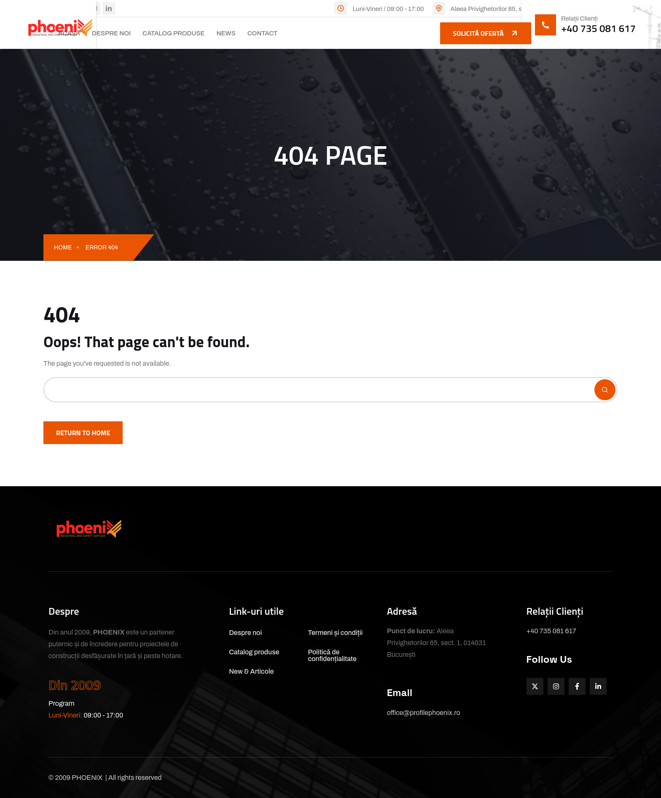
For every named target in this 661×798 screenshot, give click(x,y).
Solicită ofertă (486, 33)
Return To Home (83, 433)
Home (63, 247)
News (225, 33)
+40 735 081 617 (598, 28)
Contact (262, 33)
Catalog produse (173, 33)
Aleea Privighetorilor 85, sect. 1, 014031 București (520, 8)
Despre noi (111, 33)
